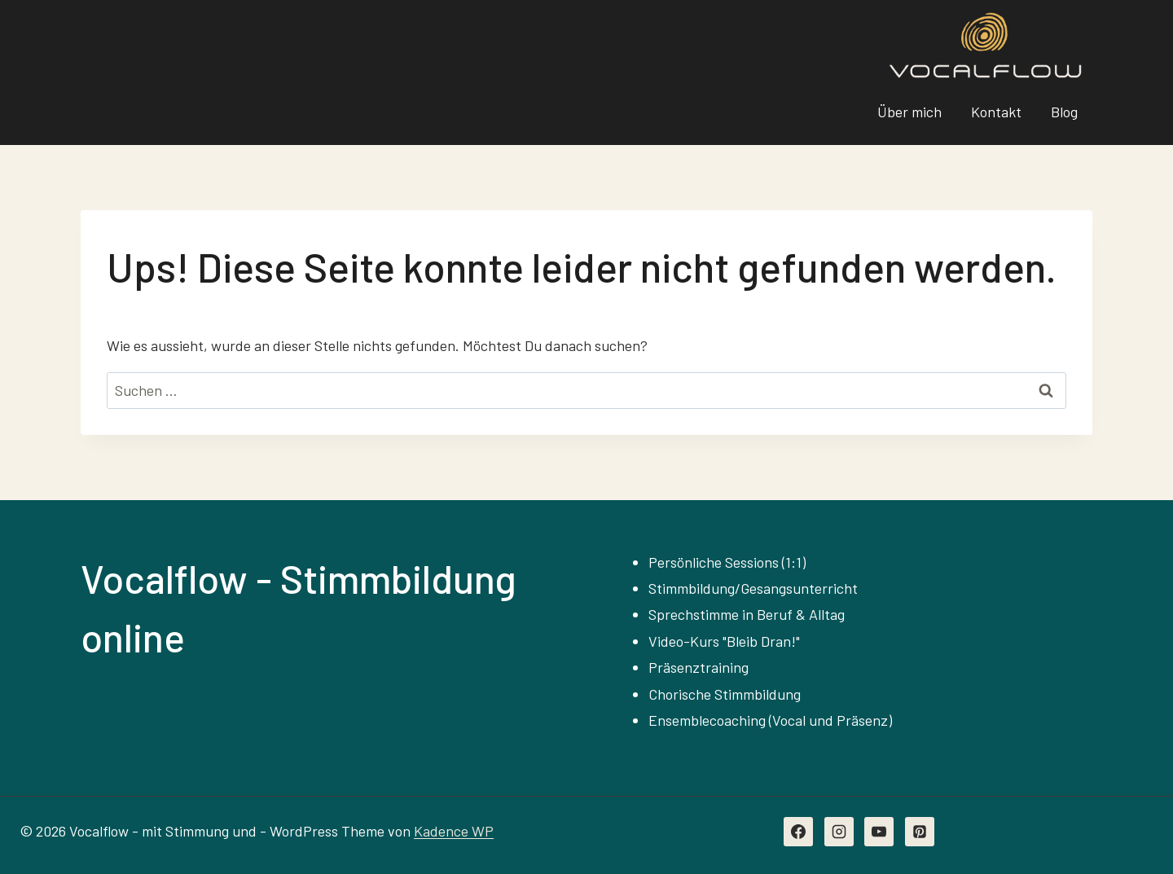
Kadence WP (454, 831)
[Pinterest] (919, 831)
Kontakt (996, 112)
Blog (1064, 112)
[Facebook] (798, 831)
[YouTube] (879, 831)
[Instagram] (839, 831)
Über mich (909, 112)
